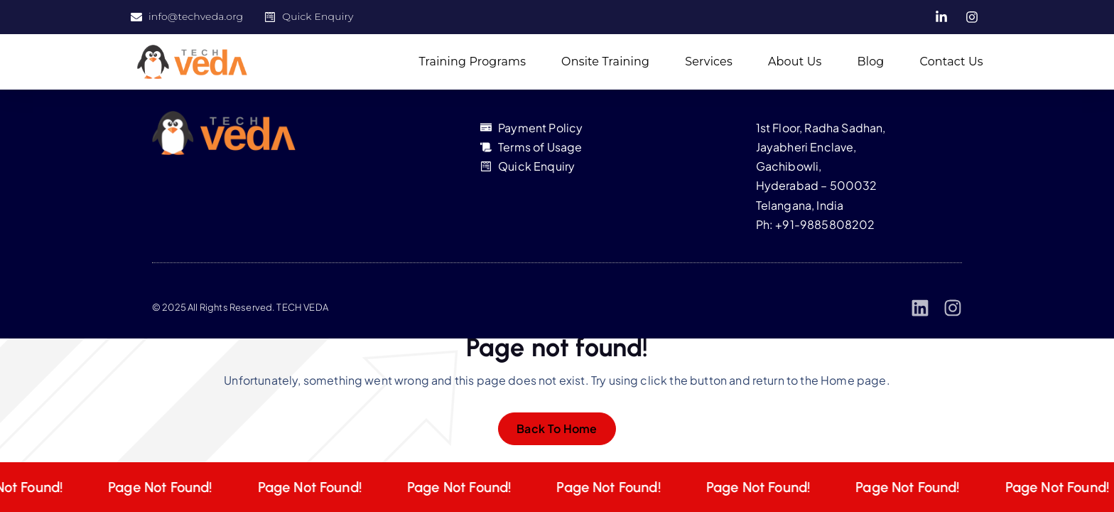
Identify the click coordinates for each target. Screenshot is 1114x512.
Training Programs (472, 61)
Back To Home (557, 428)
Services (708, 61)
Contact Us (951, 61)
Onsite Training (605, 61)
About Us (795, 61)
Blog (870, 61)
